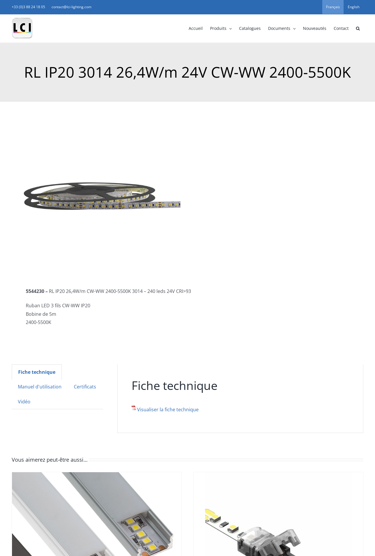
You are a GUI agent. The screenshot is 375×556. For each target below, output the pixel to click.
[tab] (37, 372)
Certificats (85, 386)
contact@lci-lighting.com (71, 6)
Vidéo (24, 401)
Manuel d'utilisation (40, 386)
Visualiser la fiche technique (168, 409)
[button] (357, 28)
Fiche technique (36, 372)
